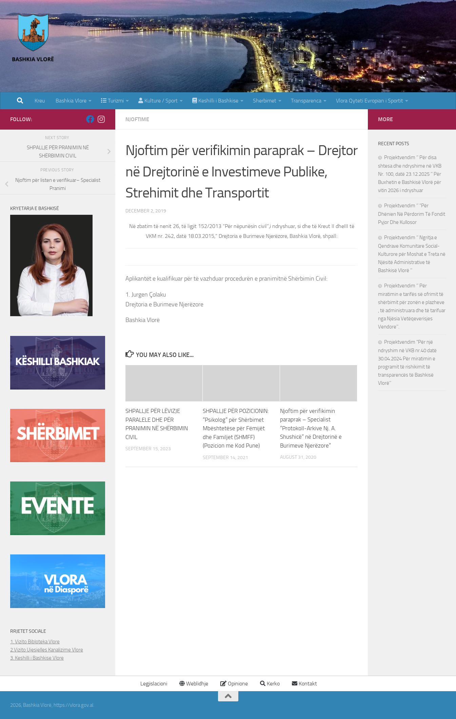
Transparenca (306, 100)
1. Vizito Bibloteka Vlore (35, 642)
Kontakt (304, 683)
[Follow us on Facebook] (90, 119)
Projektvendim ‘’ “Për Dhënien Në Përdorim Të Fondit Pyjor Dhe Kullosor (411, 214)
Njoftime (137, 119)
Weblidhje (193, 683)
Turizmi (112, 100)
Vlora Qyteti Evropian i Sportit (369, 100)
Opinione (234, 683)
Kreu (40, 100)
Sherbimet (264, 100)
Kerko (270, 683)
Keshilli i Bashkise (215, 100)
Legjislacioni (153, 683)
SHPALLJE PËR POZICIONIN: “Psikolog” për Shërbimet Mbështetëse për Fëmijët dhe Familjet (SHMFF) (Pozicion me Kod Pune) (236, 428)
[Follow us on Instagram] (101, 119)
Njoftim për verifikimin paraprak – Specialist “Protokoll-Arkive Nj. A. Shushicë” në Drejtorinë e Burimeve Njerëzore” (311, 428)
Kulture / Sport (158, 100)
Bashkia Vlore (70, 100)
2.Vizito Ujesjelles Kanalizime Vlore (46, 650)
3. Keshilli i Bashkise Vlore (37, 658)
